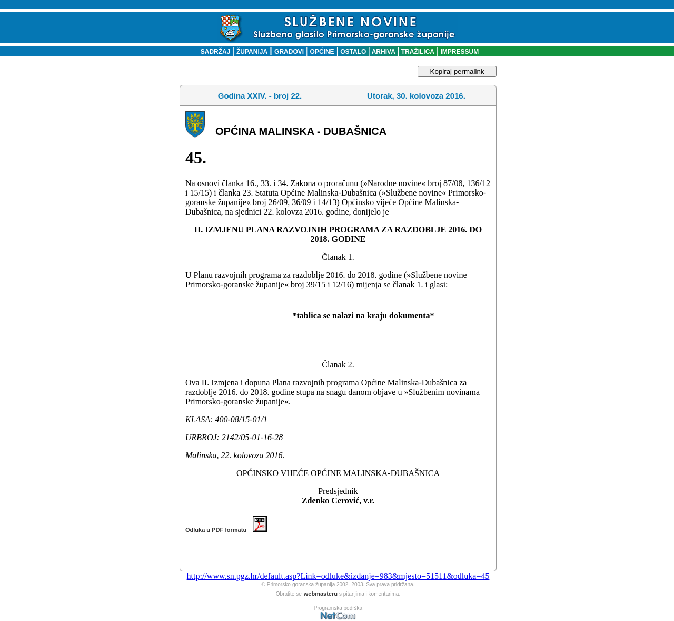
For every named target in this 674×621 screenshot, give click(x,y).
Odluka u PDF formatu (226, 530)
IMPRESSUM (460, 51)
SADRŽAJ (213, 51)
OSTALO (353, 51)
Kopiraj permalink (457, 71)
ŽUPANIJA (251, 51)
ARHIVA (382, 51)
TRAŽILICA (416, 51)
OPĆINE (322, 51)
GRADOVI (289, 51)
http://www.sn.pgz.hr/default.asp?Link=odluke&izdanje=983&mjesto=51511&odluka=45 (338, 575)
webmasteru (321, 593)
